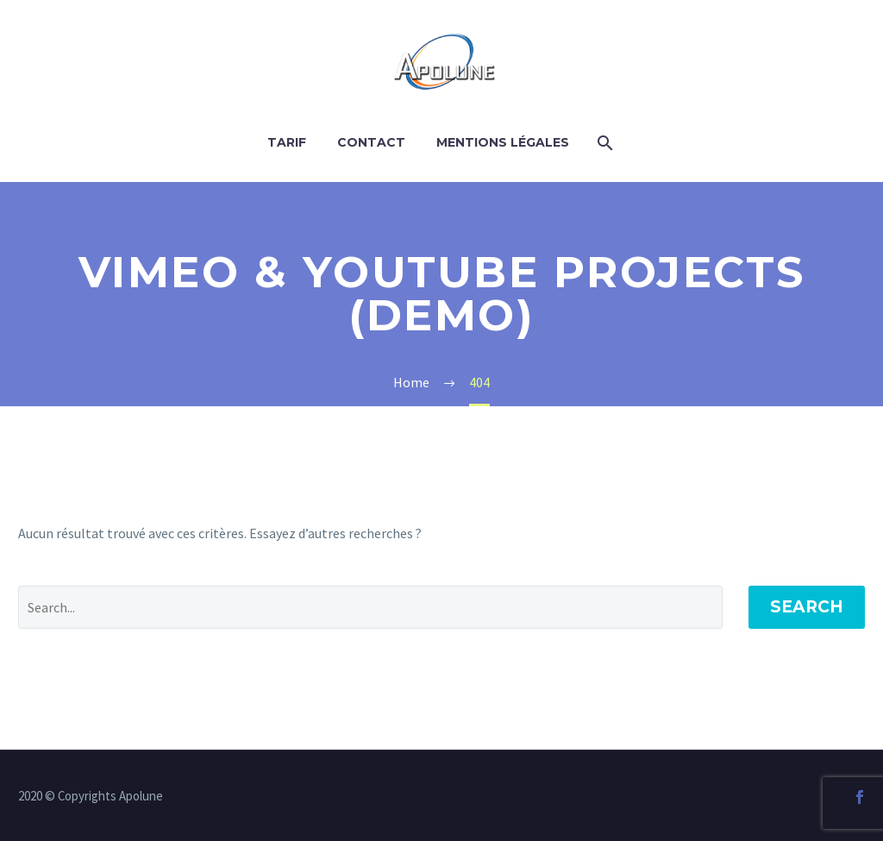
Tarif (286, 142)
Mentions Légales (502, 142)
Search (806, 607)
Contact (371, 142)
